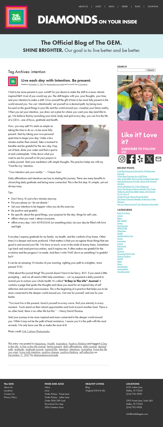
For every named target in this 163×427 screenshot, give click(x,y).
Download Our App (54, 404)
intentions (74, 349)
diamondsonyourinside (55, 84)
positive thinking (69, 352)
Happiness (40, 343)
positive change (50, 352)
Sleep (119, 261)
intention (63, 349)
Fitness (120, 223)
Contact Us (9, 393)
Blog (137, 6)
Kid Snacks (121, 246)
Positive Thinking (77, 343)
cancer (120, 215)
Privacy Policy (10, 397)
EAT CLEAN (122, 220)
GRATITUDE (122, 228)
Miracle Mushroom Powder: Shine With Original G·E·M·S (137, 182)
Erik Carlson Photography (36, 331)
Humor (120, 238)
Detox (119, 218)
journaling (86, 349)
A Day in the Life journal (33, 346)
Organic (120, 251)
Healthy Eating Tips (125, 236)
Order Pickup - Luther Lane (57, 397)
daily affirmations (72, 346)
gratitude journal (34, 349)
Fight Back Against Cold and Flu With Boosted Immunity (136, 172)
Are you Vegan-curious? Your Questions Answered (137, 204)
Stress (119, 264)
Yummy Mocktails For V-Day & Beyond (133, 186)
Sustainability (122, 269)
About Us (83, 6)
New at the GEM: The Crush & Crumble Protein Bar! (138, 178)
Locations (153, 6)
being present (54, 346)
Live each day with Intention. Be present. (56, 80)
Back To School (123, 213)
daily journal (90, 346)
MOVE (120, 248)
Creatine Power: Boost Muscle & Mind (132, 196)
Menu (111, 6)
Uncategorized (123, 271)
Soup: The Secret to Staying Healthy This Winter (136, 189)
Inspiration (61, 343)
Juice (47, 390)
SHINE (120, 259)
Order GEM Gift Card (55, 400)
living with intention (29, 352)
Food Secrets (122, 225)
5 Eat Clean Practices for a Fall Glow (132, 176)
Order (125, 6)
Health (51, 343)
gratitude (19, 349)
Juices (98, 6)
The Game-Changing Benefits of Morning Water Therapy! (136, 200)
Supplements (122, 266)
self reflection (86, 352)
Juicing (120, 243)
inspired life (51, 349)
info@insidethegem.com (137, 414)
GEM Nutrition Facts (54, 407)
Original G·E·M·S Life (126, 253)
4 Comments (82, 84)
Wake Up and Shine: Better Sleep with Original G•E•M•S (136, 192)
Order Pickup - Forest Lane (57, 393)
